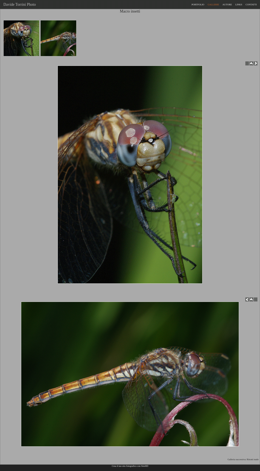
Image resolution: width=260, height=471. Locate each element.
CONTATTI (251, 4)
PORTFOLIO (198, 4)
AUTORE (227, 4)
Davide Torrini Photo (18, 4)
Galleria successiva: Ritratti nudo (244, 459)
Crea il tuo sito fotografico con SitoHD (130, 466)
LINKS (238, 4)
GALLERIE (213, 4)
